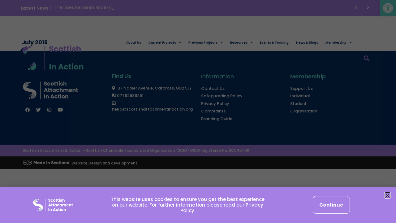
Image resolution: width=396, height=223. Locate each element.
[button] (387, 195)
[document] (198, 111)
